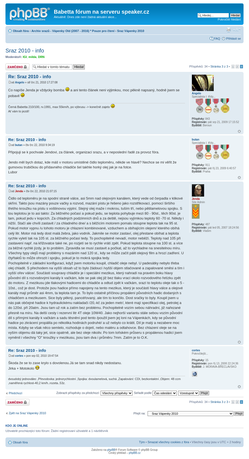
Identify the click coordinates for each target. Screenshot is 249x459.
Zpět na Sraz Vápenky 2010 (27, 413)
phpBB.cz (134, 452)
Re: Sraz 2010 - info (29, 76)
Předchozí (15, 393)
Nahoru (239, 131)
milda (32, 57)
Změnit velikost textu (237, 29)
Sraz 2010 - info (24, 51)
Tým (142, 442)
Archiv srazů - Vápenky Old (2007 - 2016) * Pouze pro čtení (73, 31)
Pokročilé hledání (229, 19)
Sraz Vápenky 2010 (130, 31)
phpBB (111, 449)
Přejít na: (139, 413)
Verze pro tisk (228, 29)
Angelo (19, 82)
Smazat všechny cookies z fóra (168, 442)
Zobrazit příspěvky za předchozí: (94, 392)
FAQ (217, 38)
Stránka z (219, 66)
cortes (19, 355)
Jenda (19, 191)
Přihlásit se (233, 38)
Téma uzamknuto (17, 66)
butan (18, 145)
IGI (25, 57)
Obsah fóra (21, 31)
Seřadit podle (155, 392)
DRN (41, 57)
